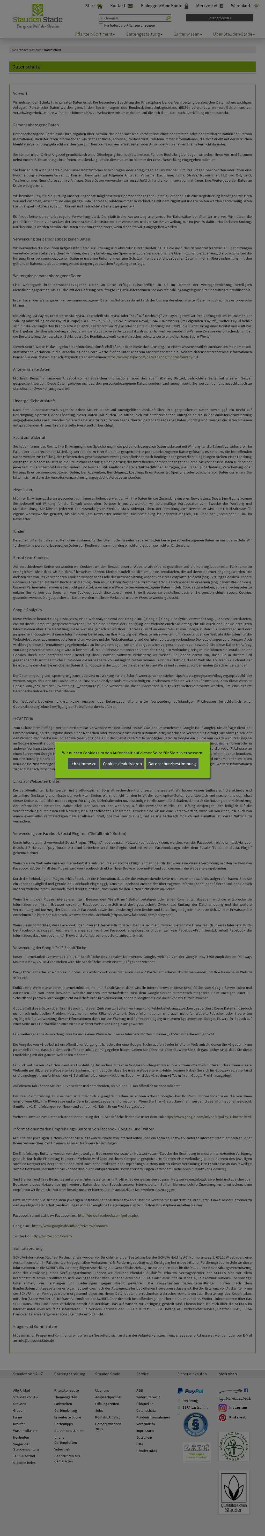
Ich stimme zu (83, 763)
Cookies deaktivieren (122, 763)
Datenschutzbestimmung (172, 763)
